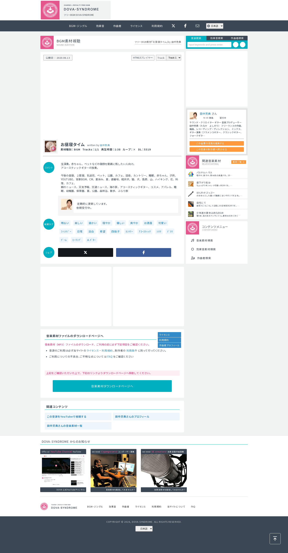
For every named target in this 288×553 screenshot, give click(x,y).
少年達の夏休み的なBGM (210, 212)
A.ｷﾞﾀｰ (91, 240)
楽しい (78, 223)
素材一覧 (237, 161)
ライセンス (136, 26)
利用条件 (131, 350)
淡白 (91, 231)
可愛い (162, 223)
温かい (93, 223)
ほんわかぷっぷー (206, 192)
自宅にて (201, 202)
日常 (80, 231)
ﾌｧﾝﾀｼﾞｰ (66, 231)
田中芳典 (105, 145)
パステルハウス (204, 172)
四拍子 (115, 231)
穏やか (106, 223)
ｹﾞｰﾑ (64, 240)
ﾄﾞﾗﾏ (170, 231)
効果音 (100, 26)
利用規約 (157, 26)
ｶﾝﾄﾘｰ (129, 231)
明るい (65, 223)
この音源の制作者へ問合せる (211, 149)
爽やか (134, 223)
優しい (120, 223)
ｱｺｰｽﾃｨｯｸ (145, 231)
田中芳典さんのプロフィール (132, 416)
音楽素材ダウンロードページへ (112, 386)
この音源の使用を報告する (210, 143)
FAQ (110, 356)
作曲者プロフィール (169, 345)
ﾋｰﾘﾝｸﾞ (77, 240)
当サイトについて (176, 506)
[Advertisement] (180, 10)
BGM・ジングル (78, 26)
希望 (102, 231)
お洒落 (148, 223)
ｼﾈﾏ (159, 231)
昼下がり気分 (204, 182)
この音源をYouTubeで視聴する (66, 416)
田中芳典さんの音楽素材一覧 (65, 426)
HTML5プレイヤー (143, 57)
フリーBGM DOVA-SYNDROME (79, 14)
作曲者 (117, 26)
